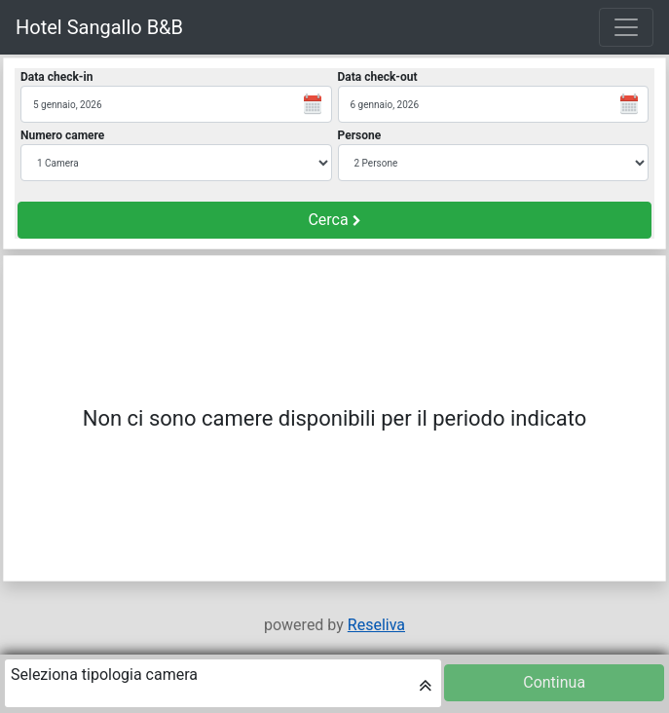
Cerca (334, 219)
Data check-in (56, 77)
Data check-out (378, 77)
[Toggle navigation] (626, 27)
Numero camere (62, 135)
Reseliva (376, 625)
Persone (360, 135)
